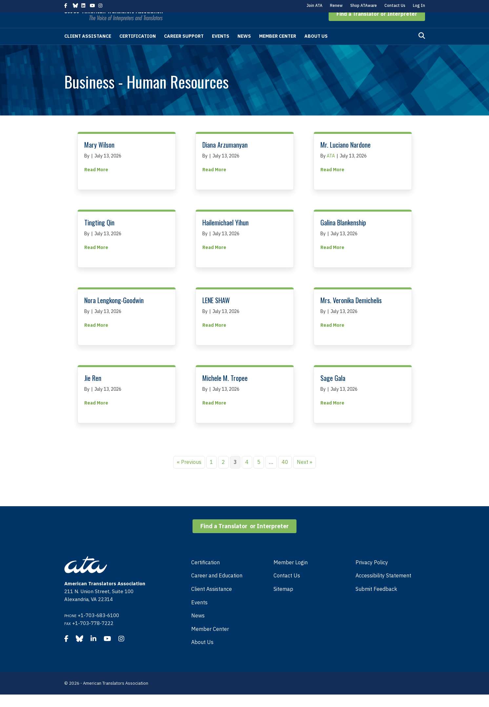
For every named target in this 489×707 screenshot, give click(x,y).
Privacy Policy (372, 575)
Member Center (277, 49)
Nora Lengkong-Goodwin (114, 313)
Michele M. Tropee (225, 390)
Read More (96, 181)
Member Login (291, 575)
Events (220, 49)
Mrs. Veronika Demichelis (351, 313)
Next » (304, 474)
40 (285, 474)
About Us (316, 49)
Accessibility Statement (383, 588)
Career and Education (216, 588)
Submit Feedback (376, 601)
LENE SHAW (216, 313)
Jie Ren (92, 390)
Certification (137, 49)
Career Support (184, 49)
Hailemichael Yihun (225, 235)
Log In (419, 5)
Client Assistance (87, 49)
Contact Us (394, 5)
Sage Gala (332, 390)
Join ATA (314, 5)
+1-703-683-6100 (98, 628)
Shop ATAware (363, 5)
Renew (336, 5)
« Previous (189, 474)
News (244, 49)
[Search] (421, 48)
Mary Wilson (99, 157)
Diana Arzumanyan (225, 157)
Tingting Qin (99, 235)
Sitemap (283, 601)
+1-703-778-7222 (92, 636)
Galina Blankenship (343, 235)
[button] (377, 26)
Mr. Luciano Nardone (345, 157)
